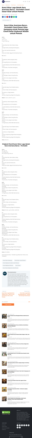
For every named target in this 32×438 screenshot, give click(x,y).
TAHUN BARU (12, 379)
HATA (8, 314)
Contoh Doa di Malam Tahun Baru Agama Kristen (17, 380)
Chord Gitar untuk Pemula (20, 260)
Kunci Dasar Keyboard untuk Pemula (10, 268)
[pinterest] (22, 425)
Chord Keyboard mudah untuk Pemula (11, 263)
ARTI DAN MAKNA (10, 387)
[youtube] (24, 425)
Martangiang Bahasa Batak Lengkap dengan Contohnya (18, 362)
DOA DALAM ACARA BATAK (13, 361)
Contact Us (4, 429)
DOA (8, 361)
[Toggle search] (27, 2)
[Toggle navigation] (29, 1)
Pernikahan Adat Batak (13, 369)
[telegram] (17, 425)
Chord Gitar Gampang (7, 260)
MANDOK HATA (12, 314)
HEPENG (14, 387)
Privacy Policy (4, 426)
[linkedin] (20, 425)
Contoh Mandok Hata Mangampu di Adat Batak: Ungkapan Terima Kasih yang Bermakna (17, 399)
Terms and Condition (6, 428)
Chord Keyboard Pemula (8, 265)
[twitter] (29, 425)
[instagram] (25, 1)
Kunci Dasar (18, 265)
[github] (20, 427)
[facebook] (23, 1)
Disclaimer (4, 424)
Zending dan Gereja (18, 352)
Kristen (9, 379)
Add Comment (8, 304)
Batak (8, 333)
